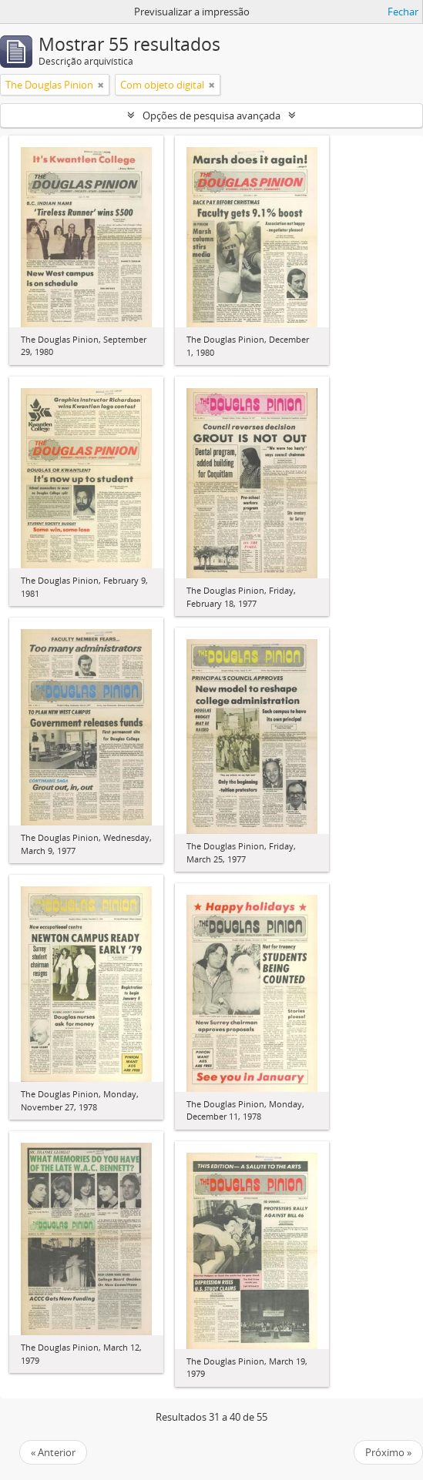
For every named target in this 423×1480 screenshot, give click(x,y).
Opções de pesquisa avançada (211, 115)
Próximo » (388, 1452)
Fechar (403, 11)
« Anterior (53, 1452)
